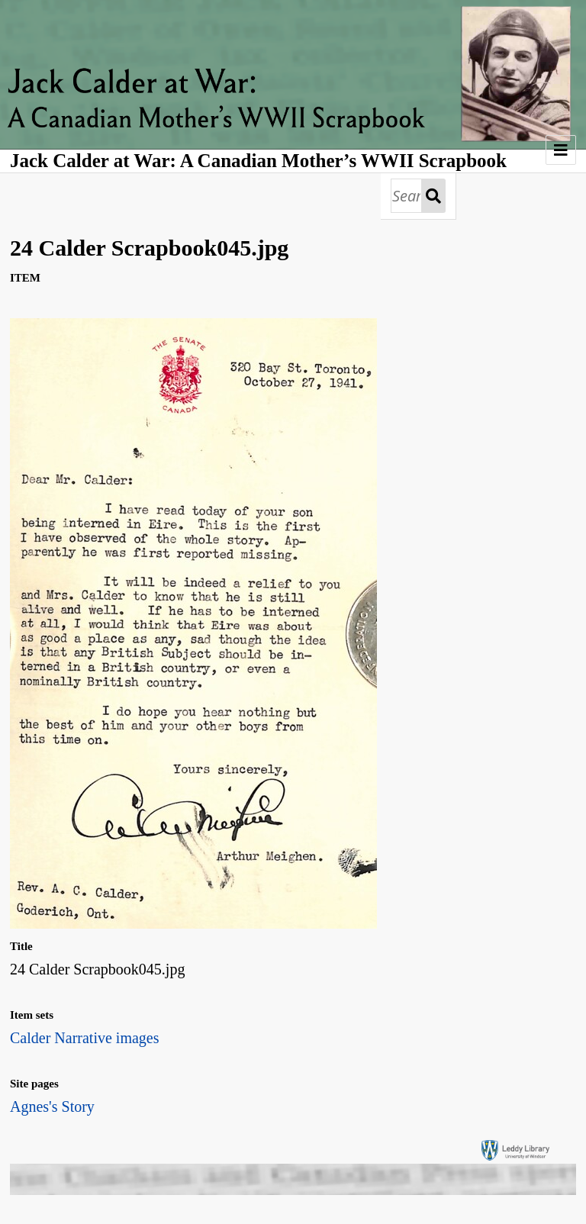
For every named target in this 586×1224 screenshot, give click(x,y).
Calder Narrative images (84, 1037)
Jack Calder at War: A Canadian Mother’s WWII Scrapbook (258, 160)
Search (434, 196)
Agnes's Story (52, 1106)
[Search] (406, 196)
